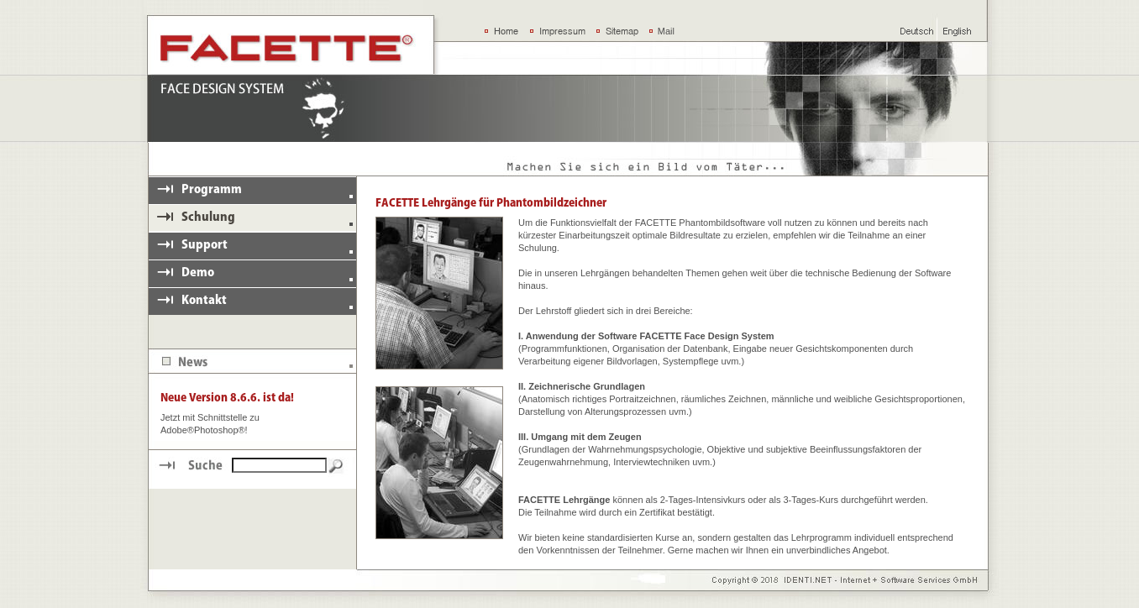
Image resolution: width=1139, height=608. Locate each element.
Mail (666, 31)
